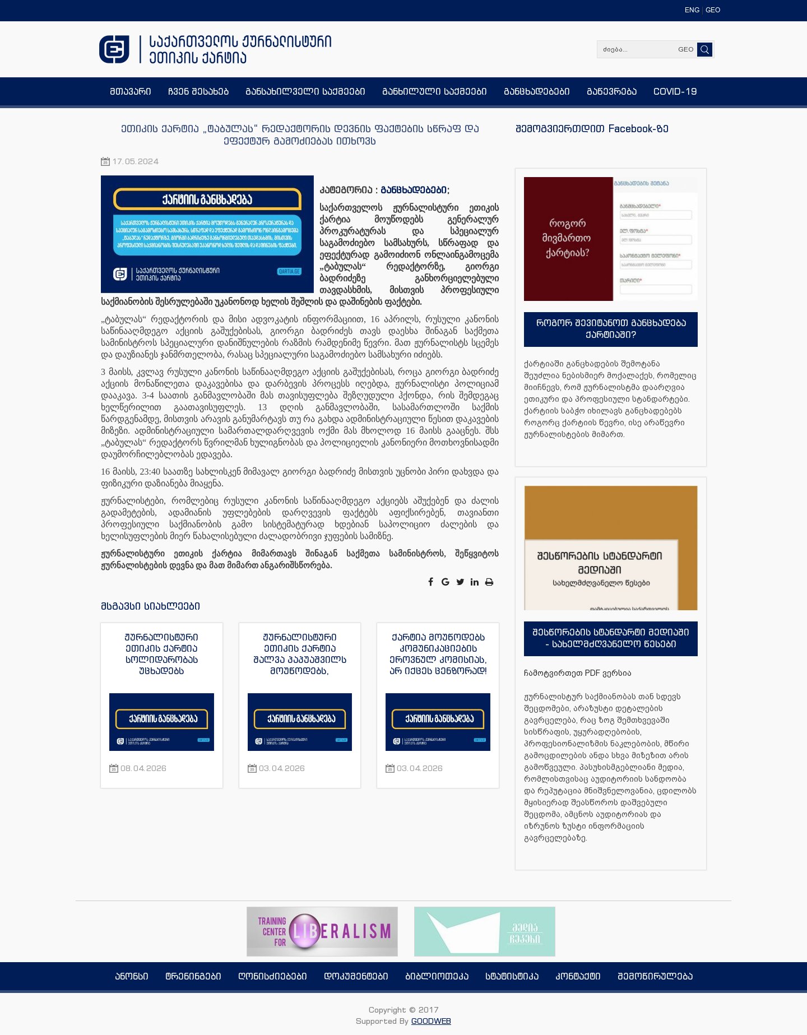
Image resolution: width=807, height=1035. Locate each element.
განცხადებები (414, 190)
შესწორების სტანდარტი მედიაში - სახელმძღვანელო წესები (610, 637)
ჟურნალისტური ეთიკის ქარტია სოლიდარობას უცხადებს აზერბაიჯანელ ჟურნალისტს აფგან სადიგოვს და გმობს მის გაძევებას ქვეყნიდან (161, 654)
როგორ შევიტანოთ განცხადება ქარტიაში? (611, 328)
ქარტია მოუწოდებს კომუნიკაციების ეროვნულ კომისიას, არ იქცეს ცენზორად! (438, 654)
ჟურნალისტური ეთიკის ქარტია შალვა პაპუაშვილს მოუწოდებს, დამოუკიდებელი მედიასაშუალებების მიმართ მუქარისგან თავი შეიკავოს (300, 654)
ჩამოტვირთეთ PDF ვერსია (578, 673)
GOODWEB (431, 1020)
